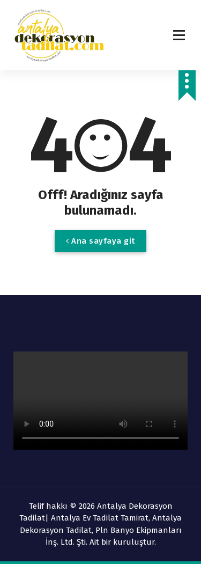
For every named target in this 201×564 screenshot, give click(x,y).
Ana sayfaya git (100, 241)
